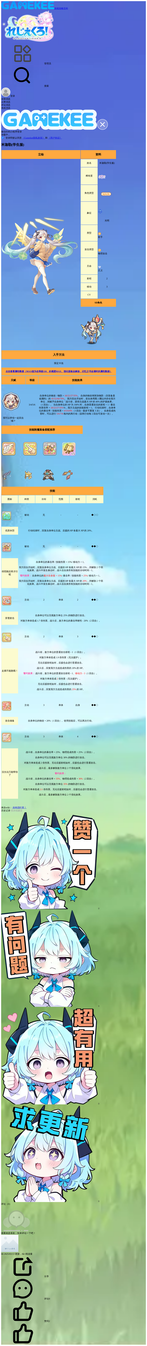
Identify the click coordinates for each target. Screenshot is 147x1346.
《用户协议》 (55, 138)
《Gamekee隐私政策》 (33, 138)
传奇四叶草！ (19, 807)
